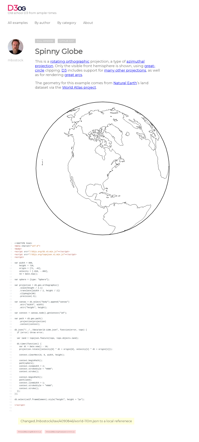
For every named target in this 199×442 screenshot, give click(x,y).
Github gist (67, 41)
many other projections (125, 70)
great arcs (73, 75)
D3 (64, 70)
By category (66, 23)
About (88, 23)
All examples (18, 23)
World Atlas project (79, 87)
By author (42, 23)
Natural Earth (125, 83)
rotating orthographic (69, 61)
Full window (45, 41)
